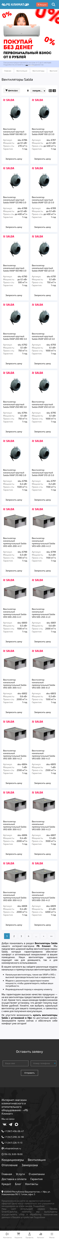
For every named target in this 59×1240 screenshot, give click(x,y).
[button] (27, 65)
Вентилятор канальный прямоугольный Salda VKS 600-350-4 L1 (43, 896)
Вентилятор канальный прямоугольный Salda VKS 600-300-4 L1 (43, 754)
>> (51, 936)
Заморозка (30, 1165)
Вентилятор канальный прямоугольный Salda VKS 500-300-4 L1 (14, 683)
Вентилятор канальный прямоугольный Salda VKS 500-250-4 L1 (14, 613)
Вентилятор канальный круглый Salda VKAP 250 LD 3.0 (43, 404)
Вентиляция (37, 1160)
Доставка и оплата (14, 1179)
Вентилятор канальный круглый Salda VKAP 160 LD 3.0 (43, 268)
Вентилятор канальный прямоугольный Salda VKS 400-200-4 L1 (14, 542)
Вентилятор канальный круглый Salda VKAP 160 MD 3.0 (14, 268)
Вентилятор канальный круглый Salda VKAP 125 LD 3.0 (43, 200)
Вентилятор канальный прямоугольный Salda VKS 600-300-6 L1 (14, 825)
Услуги (20, 1174)
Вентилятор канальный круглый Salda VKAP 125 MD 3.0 (14, 200)
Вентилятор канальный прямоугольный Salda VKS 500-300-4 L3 (14, 754)
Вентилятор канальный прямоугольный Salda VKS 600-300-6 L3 (14, 896)
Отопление (10, 1165)
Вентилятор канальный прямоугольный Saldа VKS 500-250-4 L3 (43, 613)
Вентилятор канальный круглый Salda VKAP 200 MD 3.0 (15, 336)
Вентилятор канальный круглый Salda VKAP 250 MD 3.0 (15, 404)
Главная (7, 1174)
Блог (18, 1184)
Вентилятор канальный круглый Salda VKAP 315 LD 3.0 (43, 472)
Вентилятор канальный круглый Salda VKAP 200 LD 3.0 (43, 336)
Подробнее (39, 1206)
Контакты (31, 1184)
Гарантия (36, 1179)
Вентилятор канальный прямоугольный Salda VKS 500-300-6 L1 (43, 683)
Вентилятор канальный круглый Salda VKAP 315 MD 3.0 (14, 472)
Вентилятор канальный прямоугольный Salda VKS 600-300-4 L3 (43, 825)
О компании (37, 1174)
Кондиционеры (13, 1160)
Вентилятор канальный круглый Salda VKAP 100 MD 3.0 (14, 132)
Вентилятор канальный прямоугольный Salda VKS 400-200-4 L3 (43, 542)
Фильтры (12, 90)
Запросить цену (14, 158)
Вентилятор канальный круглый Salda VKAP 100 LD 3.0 (43, 132)
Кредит (6, 1184)
